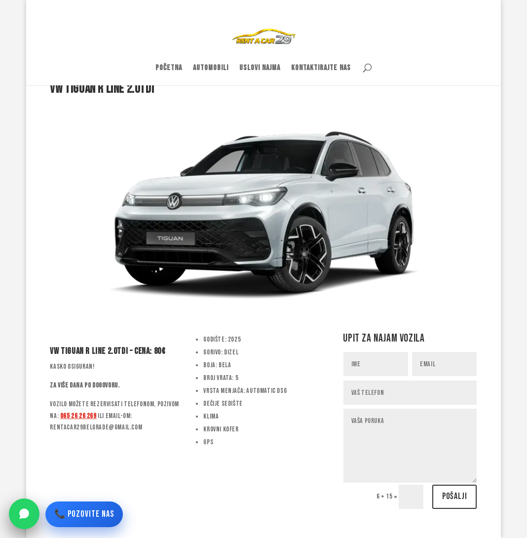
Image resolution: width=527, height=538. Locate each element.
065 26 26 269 (78, 416)
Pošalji (454, 496)
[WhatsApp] (24, 514)
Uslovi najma (259, 69)
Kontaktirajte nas (321, 69)
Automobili (210, 69)
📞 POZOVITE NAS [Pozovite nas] (84, 514)
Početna (168, 69)
